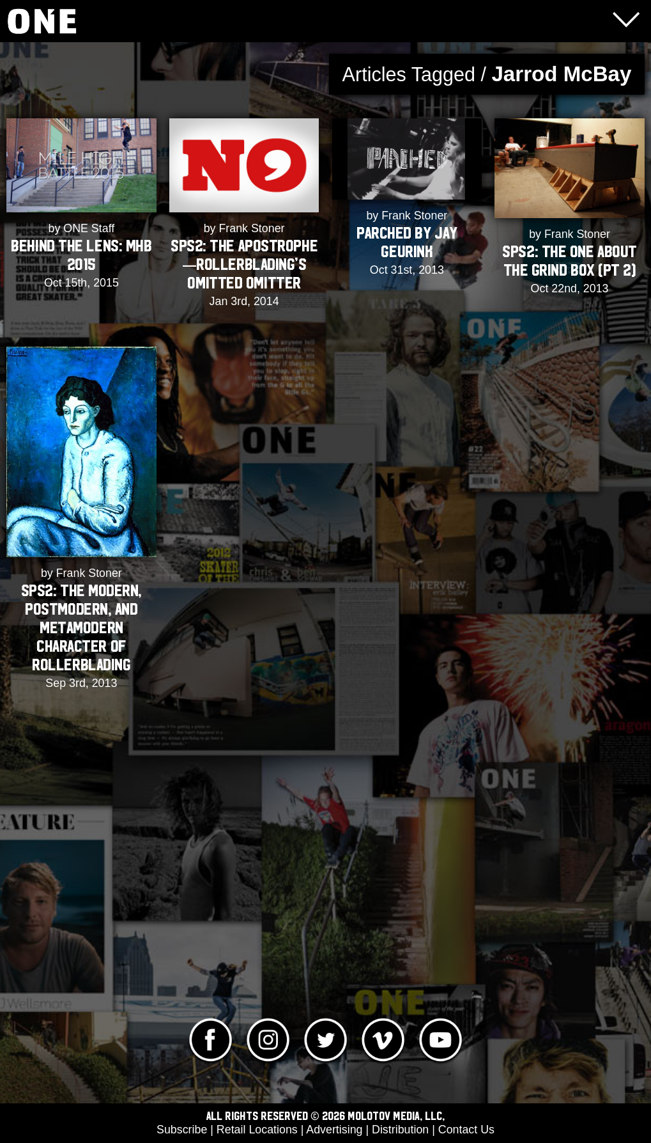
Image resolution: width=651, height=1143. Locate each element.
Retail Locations (257, 1129)
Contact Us (466, 1129)
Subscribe (182, 1129)
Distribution (400, 1129)
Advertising (334, 1129)
